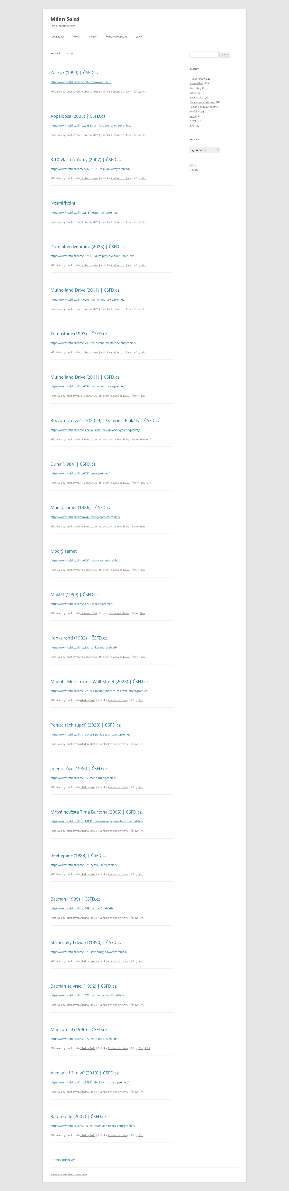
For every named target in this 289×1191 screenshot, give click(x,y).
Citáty (93, 37)
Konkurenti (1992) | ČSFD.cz (79, 638)
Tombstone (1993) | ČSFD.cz (79, 333)
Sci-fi (148, 439)
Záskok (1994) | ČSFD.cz (75, 72)
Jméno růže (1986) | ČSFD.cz (79, 768)
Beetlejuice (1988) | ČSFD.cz (79, 855)
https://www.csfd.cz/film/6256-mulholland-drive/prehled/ (88, 299)
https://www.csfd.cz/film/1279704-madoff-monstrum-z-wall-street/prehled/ (100, 691)
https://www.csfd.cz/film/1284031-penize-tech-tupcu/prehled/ (91, 734)
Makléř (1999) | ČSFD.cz (74, 594)
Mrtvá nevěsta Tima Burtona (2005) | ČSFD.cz (96, 812)
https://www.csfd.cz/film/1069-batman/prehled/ (82, 908)
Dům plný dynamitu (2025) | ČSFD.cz (88, 246)
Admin (193, 165)
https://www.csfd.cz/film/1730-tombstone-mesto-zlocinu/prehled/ (93, 343)
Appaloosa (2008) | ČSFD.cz (78, 116)
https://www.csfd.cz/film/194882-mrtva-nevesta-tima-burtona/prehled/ (97, 821)
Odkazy (194, 170)
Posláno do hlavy (121, 91)
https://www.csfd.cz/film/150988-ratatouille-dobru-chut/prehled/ (93, 1126)
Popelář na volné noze (202, 102)
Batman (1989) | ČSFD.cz (75, 899)
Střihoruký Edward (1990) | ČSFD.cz (86, 942)
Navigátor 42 (197, 97)
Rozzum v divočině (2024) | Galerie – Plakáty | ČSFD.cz (105, 420)
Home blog (57, 37)
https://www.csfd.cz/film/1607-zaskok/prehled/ (81, 82)
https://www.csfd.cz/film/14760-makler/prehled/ (82, 604)
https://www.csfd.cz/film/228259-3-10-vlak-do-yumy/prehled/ (90, 169)
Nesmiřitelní (63, 203)
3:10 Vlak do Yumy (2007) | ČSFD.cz (86, 159)
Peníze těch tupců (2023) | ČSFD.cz (86, 725)
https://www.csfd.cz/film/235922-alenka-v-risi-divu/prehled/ (90, 1082)
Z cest (193, 121)
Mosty (193, 92)
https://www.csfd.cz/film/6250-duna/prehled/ (80, 473)
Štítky (76, 37)
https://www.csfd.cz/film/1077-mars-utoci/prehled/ (84, 1039)
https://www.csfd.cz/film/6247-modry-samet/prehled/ (85, 517)
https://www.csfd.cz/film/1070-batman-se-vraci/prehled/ (87, 995)
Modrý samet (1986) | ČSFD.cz (81, 507)
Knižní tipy (196, 88)
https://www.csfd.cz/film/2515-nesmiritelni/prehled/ (85, 212)
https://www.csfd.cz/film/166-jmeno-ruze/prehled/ (83, 778)
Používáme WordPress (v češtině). (69, 1174)
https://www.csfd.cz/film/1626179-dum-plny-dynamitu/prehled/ (92, 256)
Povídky (194, 111)
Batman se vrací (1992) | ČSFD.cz (84, 986)
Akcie (138, 37)
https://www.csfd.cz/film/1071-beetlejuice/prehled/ (84, 865)
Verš (192, 116)
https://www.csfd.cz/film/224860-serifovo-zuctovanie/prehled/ (91, 125)
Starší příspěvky (63, 1160)
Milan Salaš (65, 18)
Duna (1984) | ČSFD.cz (73, 464)
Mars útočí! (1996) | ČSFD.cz (79, 1029)
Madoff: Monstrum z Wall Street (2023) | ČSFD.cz (99, 681)
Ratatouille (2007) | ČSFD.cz (78, 1116)
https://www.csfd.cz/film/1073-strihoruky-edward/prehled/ (89, 952)
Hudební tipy (197, 78)
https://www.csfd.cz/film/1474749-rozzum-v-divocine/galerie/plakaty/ (96, 430)
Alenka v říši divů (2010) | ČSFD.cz (85, 1073)
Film (143, 91)
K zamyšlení (196, 83)
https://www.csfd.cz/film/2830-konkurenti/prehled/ (84, 647)
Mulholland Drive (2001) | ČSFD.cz (85, 290)
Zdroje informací (116, 37)
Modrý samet (64, 551)
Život (192, 125)
